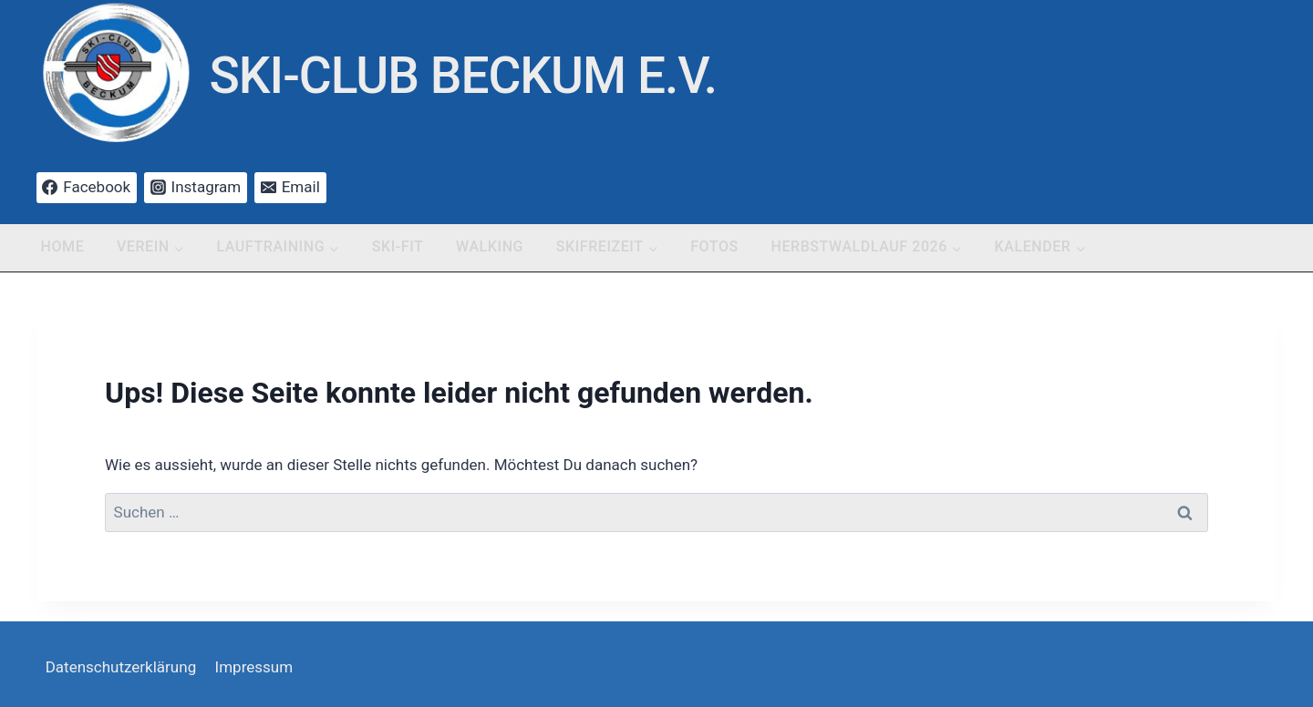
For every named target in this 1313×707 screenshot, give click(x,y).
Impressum (254, 667)
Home (63, 246)
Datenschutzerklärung (121, 667)
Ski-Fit (398, 246)
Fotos (714, 246)
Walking (489, 246)
